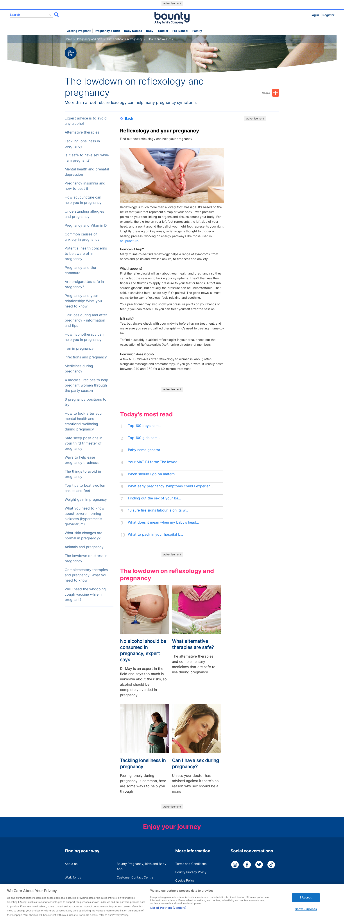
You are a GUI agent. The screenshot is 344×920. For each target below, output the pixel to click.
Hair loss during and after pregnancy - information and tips (86, 320)
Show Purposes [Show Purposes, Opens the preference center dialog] (306, 912)
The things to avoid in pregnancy (83, 474)
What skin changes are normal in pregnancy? (83, 535)
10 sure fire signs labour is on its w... (158, 510)
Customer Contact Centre (135, 877)
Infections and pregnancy (86, 357)
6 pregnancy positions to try (85, 402)
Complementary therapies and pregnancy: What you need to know (86, 575)
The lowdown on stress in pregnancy (86, 558)
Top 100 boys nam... (144, 426)
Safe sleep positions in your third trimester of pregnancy (83, 443)
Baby (149, 31)
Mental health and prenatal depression (87, 172)
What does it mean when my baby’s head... (163, 522)
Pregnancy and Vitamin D (86, 225)
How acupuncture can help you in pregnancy (83, 200)
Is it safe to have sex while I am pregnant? (87, 158)
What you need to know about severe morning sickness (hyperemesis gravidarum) (84, 516)
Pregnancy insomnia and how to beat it (85, 186)
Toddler (163, 31)
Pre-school (180, 31)
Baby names (133, 31)
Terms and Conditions (190, 864)
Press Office (73, 885)
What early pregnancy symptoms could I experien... (170, 486)
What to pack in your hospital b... (155, 534)
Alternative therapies (82, 132)
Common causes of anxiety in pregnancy (82, 237)
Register (328, 15)
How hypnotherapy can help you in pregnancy (84, 337)
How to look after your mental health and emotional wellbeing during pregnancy (84, 421)
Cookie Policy (185, 880)
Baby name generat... (145, 450)
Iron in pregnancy (79, 348)
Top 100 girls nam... (144, 438)
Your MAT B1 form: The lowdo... (154, 462)
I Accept (306, 901)
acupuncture (129, 241)
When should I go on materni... (153, 474)
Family (197, 31)
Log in (315, 15)
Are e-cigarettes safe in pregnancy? (84, 284)
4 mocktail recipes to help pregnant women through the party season (86, 385)
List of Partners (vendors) (168, 911)
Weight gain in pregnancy (86, 499)
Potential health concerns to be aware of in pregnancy (86, 253)
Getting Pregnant (79, 31)
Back (126, 118)
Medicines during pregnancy (79, 368)
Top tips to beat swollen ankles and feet (85, 488)
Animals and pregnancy (84, 547)
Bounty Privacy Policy (190, 872)
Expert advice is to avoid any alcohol (86, 121)
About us (71, 864)
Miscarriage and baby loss (135, 885)
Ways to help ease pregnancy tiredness (82, 460)
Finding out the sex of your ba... (154, 498)
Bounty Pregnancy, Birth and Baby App (141, 866)
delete (50, 15)
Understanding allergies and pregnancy (84, 214)
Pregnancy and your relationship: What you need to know (83, 301)
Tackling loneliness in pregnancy (82, 143)
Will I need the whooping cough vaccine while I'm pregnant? (85, 594)
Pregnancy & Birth (107, 31)
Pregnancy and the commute (80, 270)
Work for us (73, 877)
